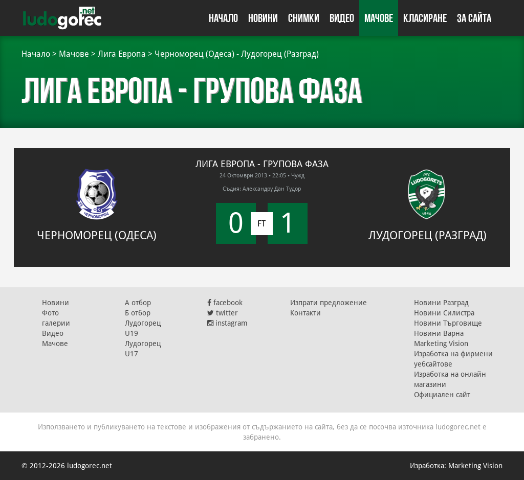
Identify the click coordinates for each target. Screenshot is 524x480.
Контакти (305, 313)
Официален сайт (442, 395)
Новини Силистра (444, 313)
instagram (227, 323)
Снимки (303, 18)
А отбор (138, 303)
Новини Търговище (448, 323)
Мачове (378, 18)
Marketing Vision (441, 343)
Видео (342, 18)
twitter (222, 313)
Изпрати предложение (328, 303)
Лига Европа (122, 54)
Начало (223, 18)
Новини (263, 18)
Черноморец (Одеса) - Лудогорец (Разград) (237, 54)
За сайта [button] (474, 18)
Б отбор (137, 313)
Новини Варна (439, 333)
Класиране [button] (425, 18)
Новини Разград (441, 303)
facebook (225, 303)
